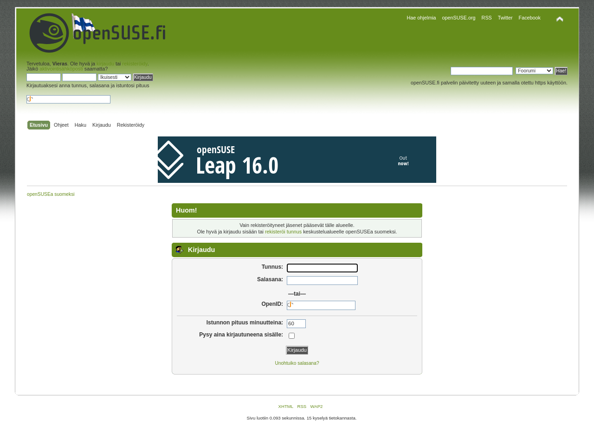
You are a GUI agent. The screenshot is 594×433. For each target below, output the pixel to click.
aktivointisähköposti (61, 68)
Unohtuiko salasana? (297, 363)
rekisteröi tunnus (283, 231)
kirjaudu (105, 63)
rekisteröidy (134, 63)
